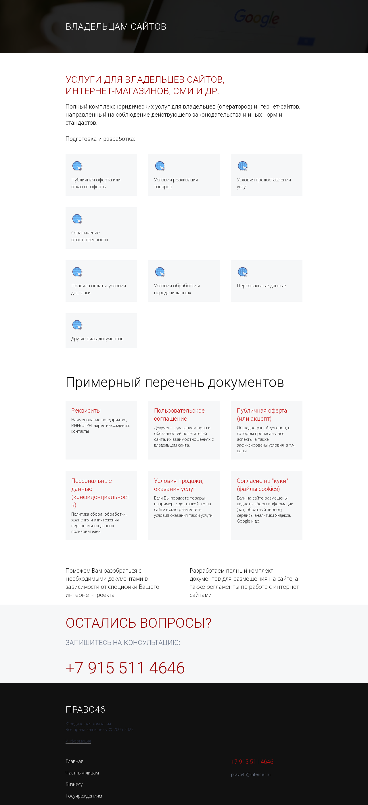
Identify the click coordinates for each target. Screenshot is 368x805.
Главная (74, 761)
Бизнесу (74, 784)
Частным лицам (82, 773)
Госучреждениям (84, 796)
